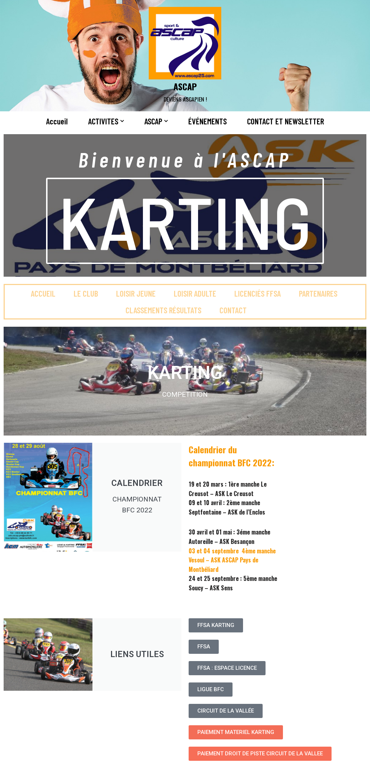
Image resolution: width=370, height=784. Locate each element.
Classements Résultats (163, 310)
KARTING (185, 221)
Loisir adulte (195, 293)
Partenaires (318, 293)
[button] (122, 121)
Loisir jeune (136, 293)
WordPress (80, 774)
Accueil (57, 121)
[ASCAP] (185, 55)
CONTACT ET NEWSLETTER (285, 121)
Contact (233, 310)
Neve (11, 774)
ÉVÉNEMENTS (207, 121)
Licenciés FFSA (257, 293)
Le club (86, 293)
